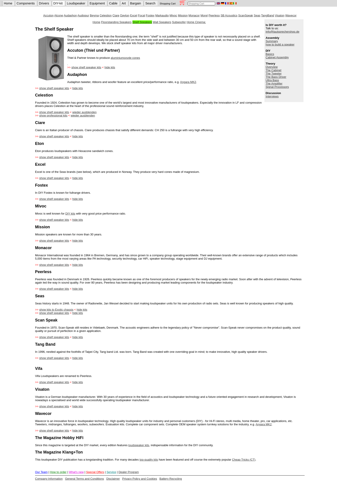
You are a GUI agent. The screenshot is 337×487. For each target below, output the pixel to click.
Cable (113, 3)
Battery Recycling (170, 478)
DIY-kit (58, 3)
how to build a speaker (280, 44)
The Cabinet (273, 70)
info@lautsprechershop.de (282, 31)
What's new (76, 472)
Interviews (272, 96)
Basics (270, 54)
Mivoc (173, 15)
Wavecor (291, 15)
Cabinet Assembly (277, 57)
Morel (204, 15)
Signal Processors (277, 87)
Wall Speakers (162, 22)
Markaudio (162, 15)
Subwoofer (179, 22)
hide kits (109, 67)
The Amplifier (274, 83)
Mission (183, 15)
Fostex (150, 15)
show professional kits (53, 115)
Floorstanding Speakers (116, 22)
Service (111, 472)
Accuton (48, 15)
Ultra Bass (272, 80)
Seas (257, 15)
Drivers (44, 3)
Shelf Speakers (142, 22)
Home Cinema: (196, 22)
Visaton (279, 15)
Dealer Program (128, 472)
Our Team (41, 472)
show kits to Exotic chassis (56, 309)
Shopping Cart (168, 3)
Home (8, 3)
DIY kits (70, 213)
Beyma (94, 15)
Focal (141, 15)
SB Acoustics (229, 15)
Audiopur (83, 15)
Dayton (124, 15)
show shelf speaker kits (86, 67)
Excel (133, 15)
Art (124, 3)
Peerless (214, 15)
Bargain (135, 3)
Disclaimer (113, 478)
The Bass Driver (276, 77)
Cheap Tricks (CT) (243, 459)
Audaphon (70, 15)
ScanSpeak (245, 15)
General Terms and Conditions (84, 478)
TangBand (267, 15)
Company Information (49, 478)
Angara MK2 (188, 82)
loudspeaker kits (138, 445)
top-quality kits (149, 459)
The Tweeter (274, 73)
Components (26, 3)
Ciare (115, 15)
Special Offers (95, 472)
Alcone (58, 15)
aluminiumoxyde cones (125, 57)
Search (150, 3)
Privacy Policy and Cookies (139, 478)
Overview (272, 67)
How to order (58, 472)
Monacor (194, 15)
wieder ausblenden (84, 112)
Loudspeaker (76, 3)
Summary (272, 41)
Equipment (97, 3)
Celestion (106, 15)
